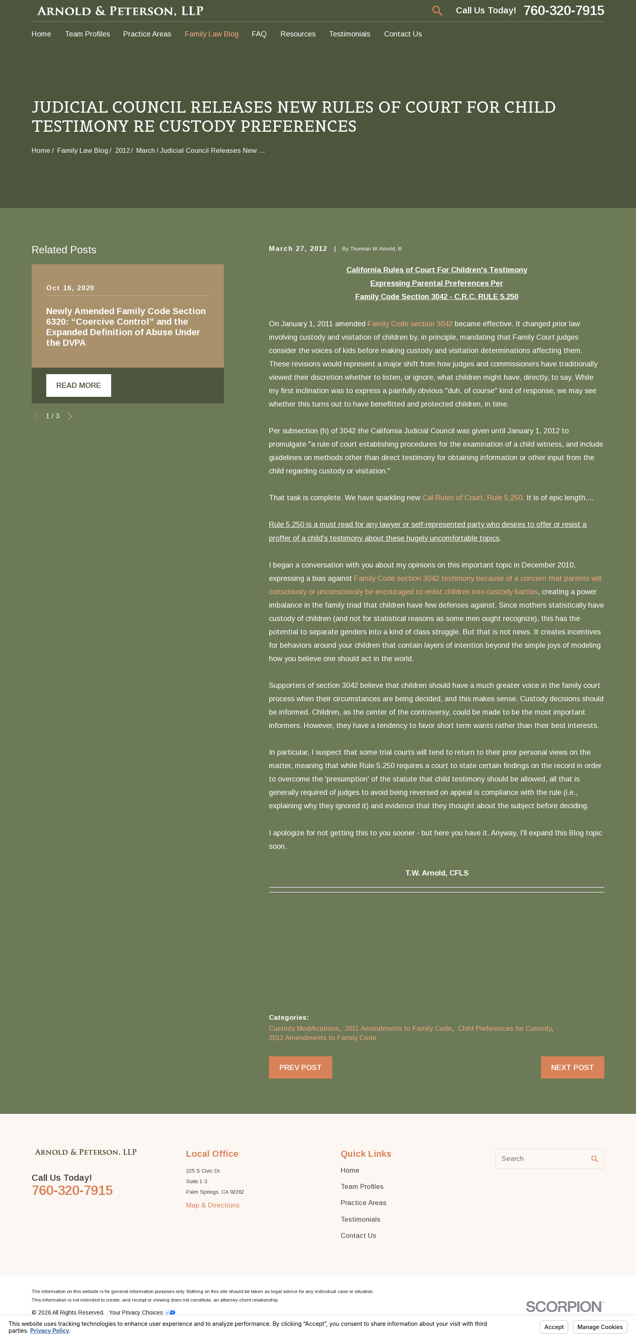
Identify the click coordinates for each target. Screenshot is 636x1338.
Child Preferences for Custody (504, 1028)
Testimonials (360, 1219)
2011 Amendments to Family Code (398, 1028)
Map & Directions (213, 1205)
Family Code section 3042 (410, 323)
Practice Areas (364, 1203)
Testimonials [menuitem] (349, 34)
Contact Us (358, 1236)
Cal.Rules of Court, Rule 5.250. (473, 497)
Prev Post (300, 1067)
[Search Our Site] (594, 1159)
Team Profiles (362, 1186)
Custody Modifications (304, 1028)
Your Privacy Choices (142, 1312)
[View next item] (69, 416)
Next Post (572, 1067)
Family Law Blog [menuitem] (211, 34)
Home (350, 1170)
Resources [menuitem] (298, 34)
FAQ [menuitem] (259, 34)
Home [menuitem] (41, 34)
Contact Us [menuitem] (403, 34)
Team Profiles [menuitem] (87, 34)
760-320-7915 (563, 10)
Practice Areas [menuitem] (147, 34)
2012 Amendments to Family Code (322, 1038)
